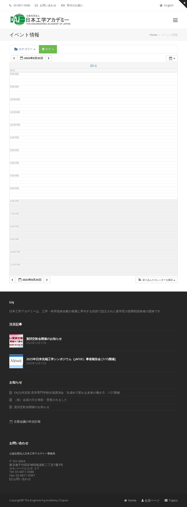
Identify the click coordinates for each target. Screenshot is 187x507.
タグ (48, 49)
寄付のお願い (75, 5)
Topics (171, 500)
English (168, 5)
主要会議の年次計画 (26, 421)
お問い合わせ (48, 5)
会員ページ (151, 500)
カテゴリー (24, 49)
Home (130, 500)
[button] (175, 20)
